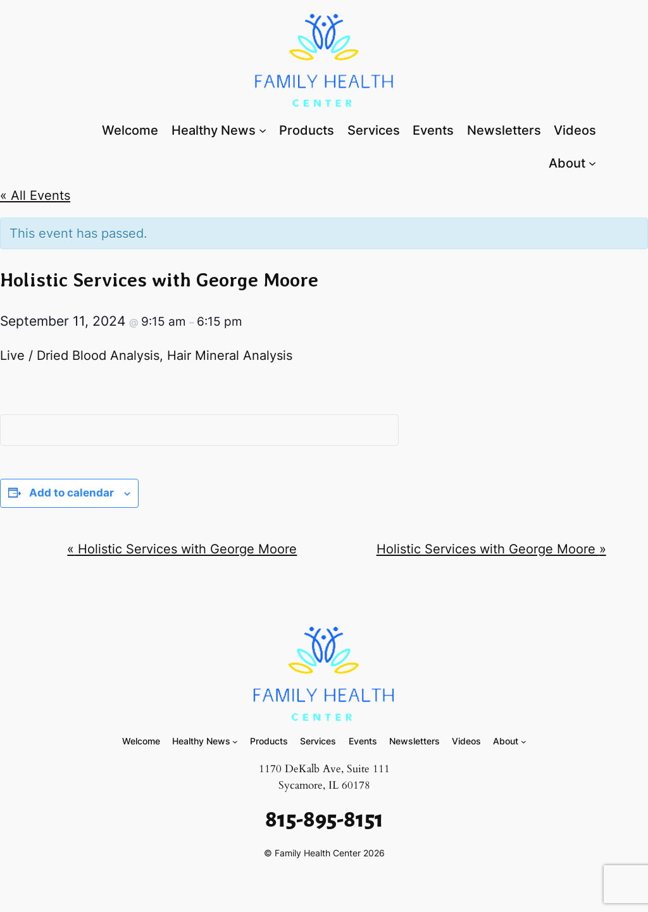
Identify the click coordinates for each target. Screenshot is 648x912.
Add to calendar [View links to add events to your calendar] (71, 492)
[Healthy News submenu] (262, 129)
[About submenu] (592, 162)
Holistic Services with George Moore (182, 549)
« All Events (35, 195)
